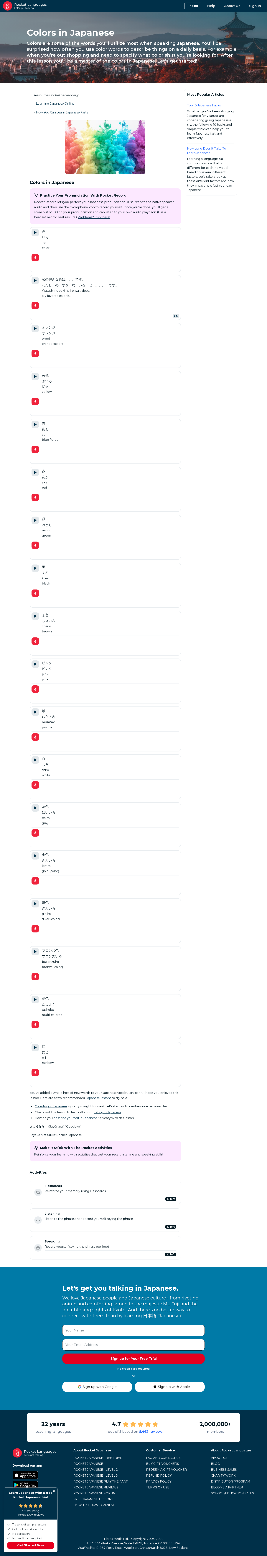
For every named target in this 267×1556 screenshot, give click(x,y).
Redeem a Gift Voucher (166, 1469)
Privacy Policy (158, 1481)
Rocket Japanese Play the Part (100, 1481)
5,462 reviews (150, 1432)
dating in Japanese (107, 1112)
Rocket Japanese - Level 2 (95, 1469)
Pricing (192, 6)
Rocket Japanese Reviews (95, 1487)
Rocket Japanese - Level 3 (95, 1475)
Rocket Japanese (88, 1463)
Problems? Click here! (94, 217)
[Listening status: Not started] (38, 1220)
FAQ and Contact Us (163, 1458)
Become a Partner (227, 1487)
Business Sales (224, 1469)
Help (211, 6)
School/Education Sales (232, 1493)
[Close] (54, 1491)
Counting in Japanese (51, 1106)
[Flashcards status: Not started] (38, 1192)
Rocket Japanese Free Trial (97, 1458)
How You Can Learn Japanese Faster (63, 112)
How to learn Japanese (94, 1505)
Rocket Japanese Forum (94, 1493)
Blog (215, 1463)
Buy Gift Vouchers (162, 1463)
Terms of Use (157, 1487)
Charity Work (223, 1475)
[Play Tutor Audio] (35, 232)
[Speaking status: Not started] (38, 1247)
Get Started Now (30, 1545)
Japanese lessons (98, 1098)
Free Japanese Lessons (93, 1499)
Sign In (255, 6)
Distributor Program (230, 1481)
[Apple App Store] (34, 1475)
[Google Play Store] (34, 1485)
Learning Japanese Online (55, 103)
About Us (232, 6)
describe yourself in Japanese (75, 1118)
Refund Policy (159, 1475)
